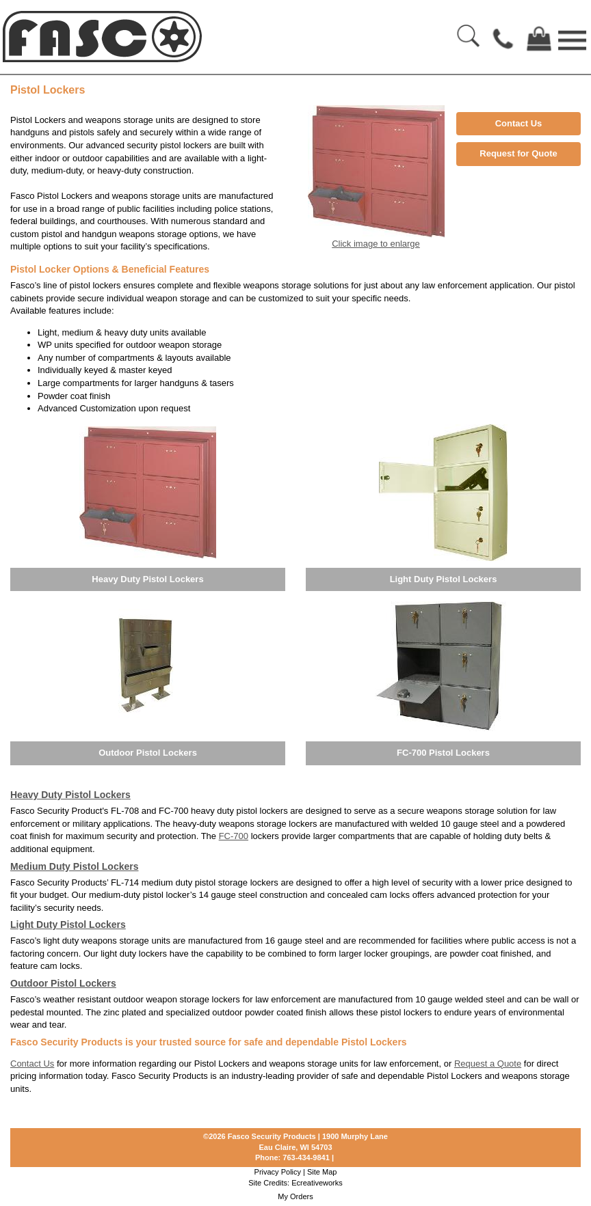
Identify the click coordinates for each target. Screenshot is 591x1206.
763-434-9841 (306, 1157)
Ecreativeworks (317, 1183)
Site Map (322, 1172)
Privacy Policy (277, 1172)
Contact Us (518, 123)
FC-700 (233, 836)
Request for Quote (518, 153)
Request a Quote (487, 1063)
